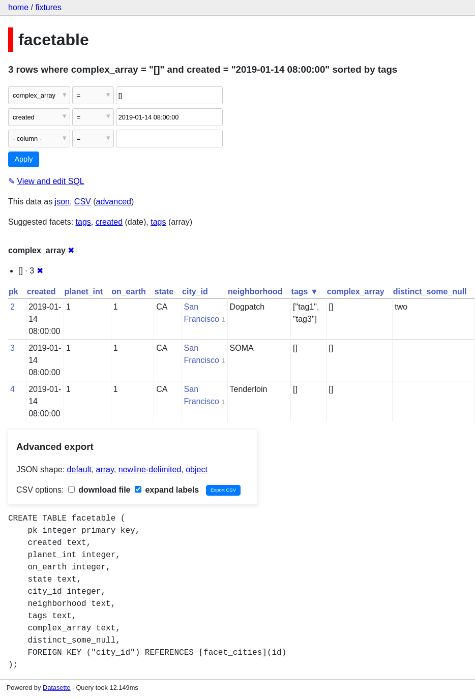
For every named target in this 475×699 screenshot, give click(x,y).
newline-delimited (150, 469)
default (79, 469)
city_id (195, 291)
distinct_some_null (430, 291)
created (109, 222)
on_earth (128, 291)
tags (83, 222)
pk (13, 291)
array (105, 469)
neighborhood (255, 291)
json (62, 201)
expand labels (167, 489)
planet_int (84, 291)
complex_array (355, 291)
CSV (82, 201)
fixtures (48, 7)
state (164, 291)
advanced (113, 201)
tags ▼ (304, 291)
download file (99, 489)
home (18, 7)
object (196, 469)
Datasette (57, 687)
